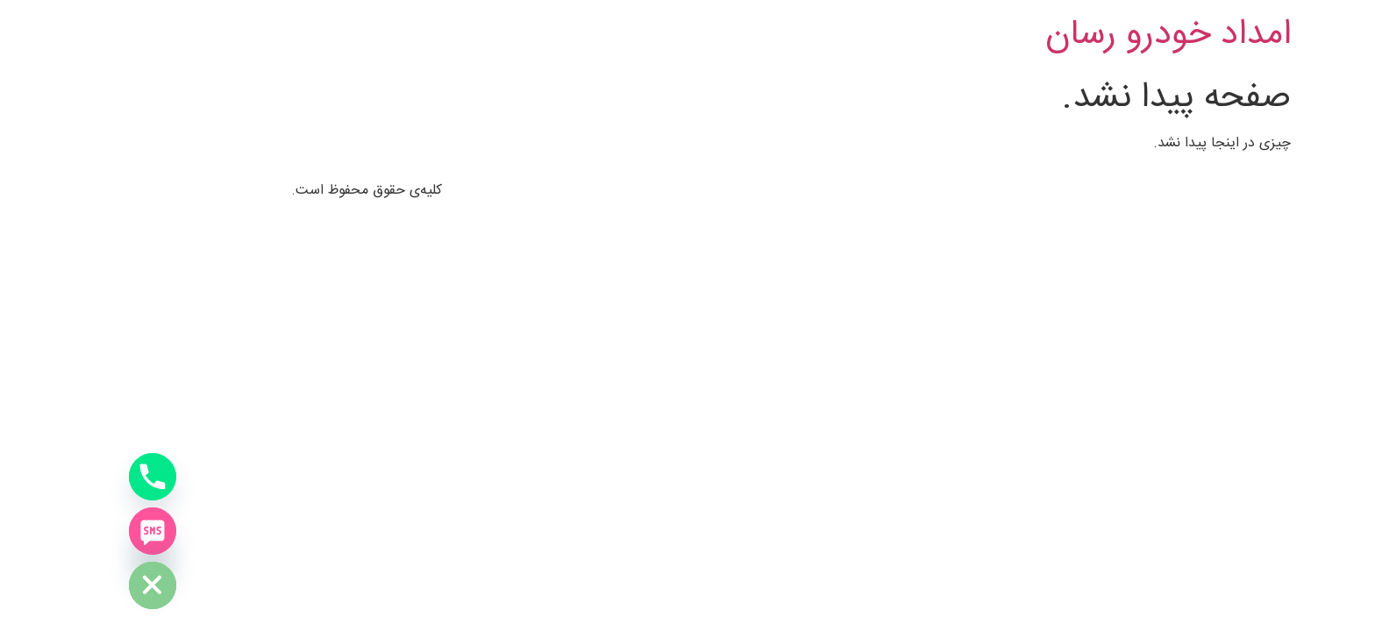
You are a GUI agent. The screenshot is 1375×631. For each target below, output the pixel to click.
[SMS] (49, 531)
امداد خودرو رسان (1064, 35)
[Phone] (49, 476)
